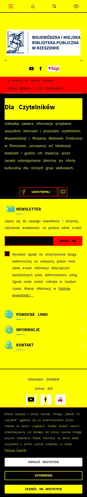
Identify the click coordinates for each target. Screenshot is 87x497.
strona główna (42, 80)
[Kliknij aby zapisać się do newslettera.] (67, 241)
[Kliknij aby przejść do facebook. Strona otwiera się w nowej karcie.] (40, 68)
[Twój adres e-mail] (29, 241)
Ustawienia (43, 475)
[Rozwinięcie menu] (43, 314)
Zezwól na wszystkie (43, 489)
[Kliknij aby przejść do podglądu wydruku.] (63, 191)
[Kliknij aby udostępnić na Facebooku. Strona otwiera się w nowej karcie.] (38, 191)
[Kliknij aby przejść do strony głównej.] (32, 6)
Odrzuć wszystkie (43, 462)
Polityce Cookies (15, 450)
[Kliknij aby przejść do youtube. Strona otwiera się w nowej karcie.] (31, 68)
